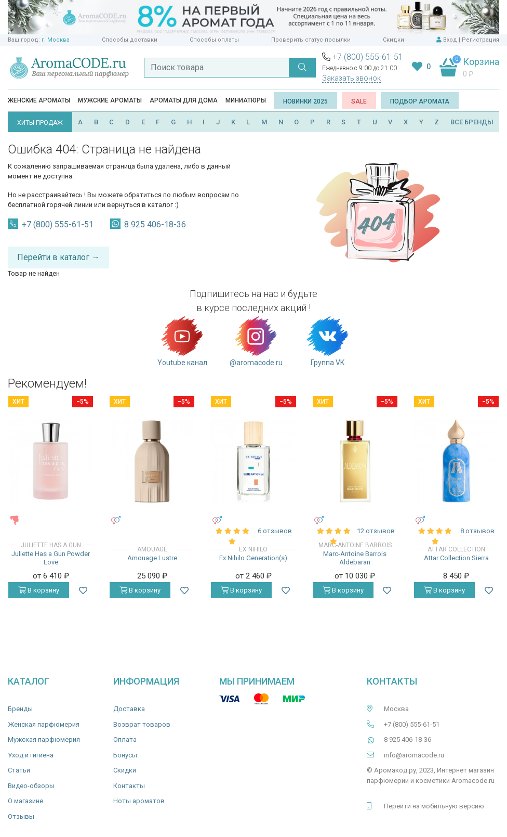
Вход (450, 39)
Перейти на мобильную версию (434, 806)
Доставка (129, 709)
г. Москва (56, 39)
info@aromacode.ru (414, 755)
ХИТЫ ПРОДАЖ (40, 122)
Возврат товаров (141, 724)
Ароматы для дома (184, 100)
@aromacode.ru (256, 341)
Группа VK (327, 341)
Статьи (19, 770)
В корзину (38, 590)
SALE (359, 101)
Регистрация (480, 39)
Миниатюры (245, 100)
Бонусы (125, 755)
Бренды (20, 709)
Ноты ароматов (139, 801)
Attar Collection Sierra (456, 558)
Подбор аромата (419, 101)
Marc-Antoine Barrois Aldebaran (354, 558)
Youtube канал (182, 341)
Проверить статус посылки (311, 39)
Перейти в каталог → (58, 257)
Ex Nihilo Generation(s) (253, 558)
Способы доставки (129, 39)
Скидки (393, 39)
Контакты (129, 786)
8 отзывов (477, 531)
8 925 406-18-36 (155, 224)
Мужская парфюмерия (44, 739)
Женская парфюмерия (43, 724)
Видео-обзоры (31, 786)
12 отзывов (376, 531)
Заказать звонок (351, 78)
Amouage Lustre (152, 558)
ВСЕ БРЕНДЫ (471, 122)
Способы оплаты (214, 39)
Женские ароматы (39, 100)
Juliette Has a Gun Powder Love (50, 558)
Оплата (125, 739)
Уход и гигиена (31, 755)
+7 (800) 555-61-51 (367, 57)
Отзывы (21, 816)
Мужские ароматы (110, 100)
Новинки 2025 (305, 101)
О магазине (25, 801)
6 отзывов (275, 531)
